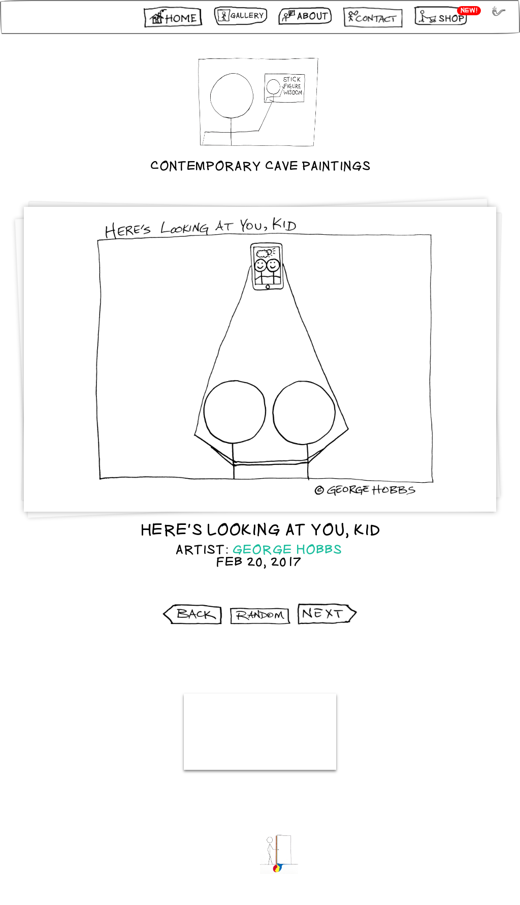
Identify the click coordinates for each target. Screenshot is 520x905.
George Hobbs (287, 549)
